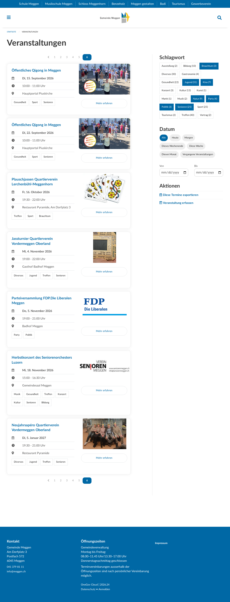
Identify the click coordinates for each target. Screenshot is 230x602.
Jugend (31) (191, 84)
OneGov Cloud (90, 584)
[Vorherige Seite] (48, 59)
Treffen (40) (188, 117)
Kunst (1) (201, 92)
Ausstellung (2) (169, 68)
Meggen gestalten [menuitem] (144, 3)
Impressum (163, 543)
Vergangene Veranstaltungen (198, 156)
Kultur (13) (185, 92)
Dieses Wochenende (172, 148)
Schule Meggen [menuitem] (30, 3)
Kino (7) (207, 84)
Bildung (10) (189, 68)
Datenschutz (89, 589)
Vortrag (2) (205, 117)
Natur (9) (197, 100)
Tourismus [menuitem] (180, 3)
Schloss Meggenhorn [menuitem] (94, 3)
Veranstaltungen (32, 34)
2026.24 (108, 584)
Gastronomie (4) (190, 76)
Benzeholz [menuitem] (120, 3)
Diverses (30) (169, 76)
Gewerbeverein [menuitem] (202, 3)
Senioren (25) (184, 109)
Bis (196, 168)
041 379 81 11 (16, 567)
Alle (164, 139)
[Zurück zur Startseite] (114, 18)
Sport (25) (202, 109)
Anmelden (107, 589)
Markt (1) (166, 100)
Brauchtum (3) (209, 68)
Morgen (188, 139)
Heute (175, 139)
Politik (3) (166, 109)
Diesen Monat (169, 156)
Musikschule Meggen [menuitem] (60, 3)
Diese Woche (196, 148)
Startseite (12, 34)
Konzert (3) (167, 92)
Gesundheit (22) (170, 84)
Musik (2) (182, 100)
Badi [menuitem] (164, 3)
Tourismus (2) (169, 117)
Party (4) (212, 100)
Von (161, 168)
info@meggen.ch (17, 571)
